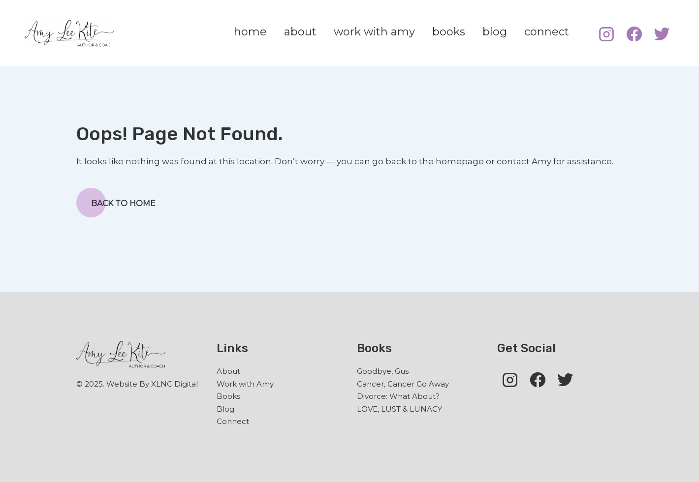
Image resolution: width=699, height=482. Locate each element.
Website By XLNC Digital (152, 384)
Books (228, 396)
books (448, 31)
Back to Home (116, 202)
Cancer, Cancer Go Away (403, 384)
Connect (233, 421)
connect (546, 31)
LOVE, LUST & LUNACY (399, 409)
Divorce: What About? (398, 396)
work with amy (374, 31)
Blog (225, 409)
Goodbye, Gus (383, 371)
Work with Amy (245, 384)
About (228, 371)
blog (494, 31)
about (300, 31)
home (250, 31)
